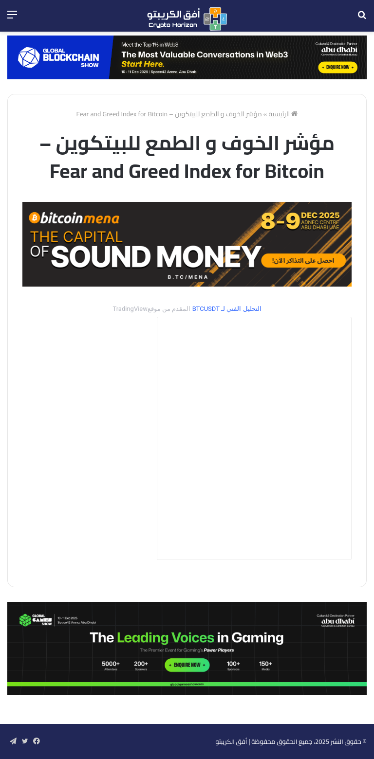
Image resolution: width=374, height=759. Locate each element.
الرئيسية (283, 114)
